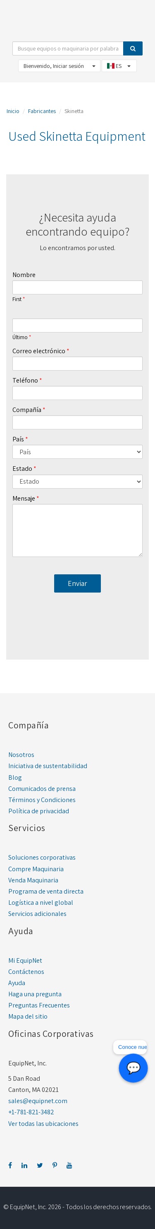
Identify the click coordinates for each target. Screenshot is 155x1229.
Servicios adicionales (37, 913)
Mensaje (23, 498)
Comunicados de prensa (42, 788)
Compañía (26, 409)
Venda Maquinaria (33, 880)
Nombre (24, 274)
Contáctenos (26, 971)
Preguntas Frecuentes (39, 1005)
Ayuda (16, 982)
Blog (15, 777)
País (18, 439)
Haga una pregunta (35, 994)
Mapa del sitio (28, 1016)
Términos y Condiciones (42, 799)
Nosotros (21, 754)
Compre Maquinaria (36, 869)
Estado (22, 468)
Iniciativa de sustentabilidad (47, 765)
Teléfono (25, 380)
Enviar (77, 583)
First (16, 299)
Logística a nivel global (40, 902)
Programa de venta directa (45, 891)
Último (20, 337)
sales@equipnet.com (37, 1100)
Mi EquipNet (25, 960)
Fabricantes (42, 111)
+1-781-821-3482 (31, 1112)
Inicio (13, 111)
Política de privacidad (38, 811)
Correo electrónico (38, 351)
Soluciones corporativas (42, 857)
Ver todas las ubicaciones (43, 1123)
